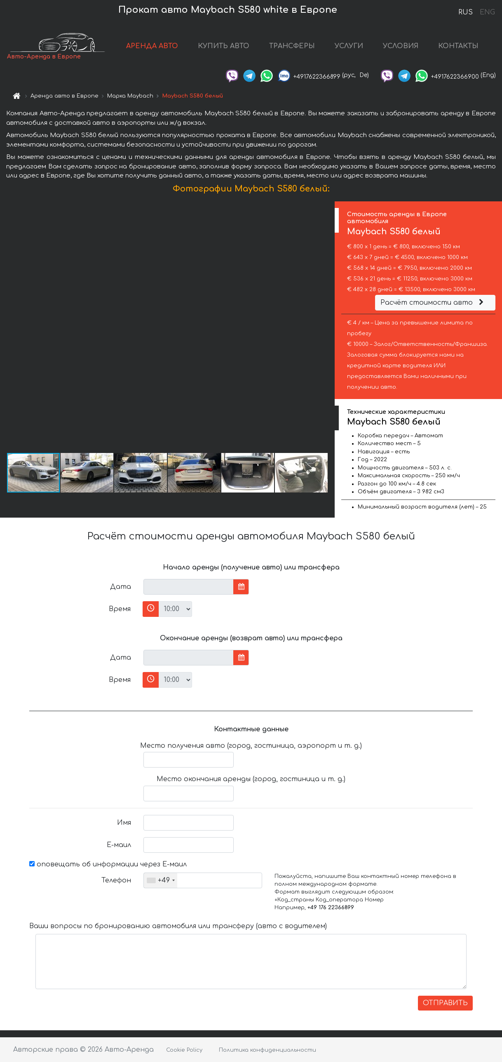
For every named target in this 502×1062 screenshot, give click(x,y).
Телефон (116, 880)
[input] (188, 587)
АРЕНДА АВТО (152, 46)
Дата (120, 587)
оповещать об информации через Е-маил (108, 864)
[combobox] (160, 880)
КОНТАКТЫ (458, 46)
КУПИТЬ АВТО (223, 46)
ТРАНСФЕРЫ (292, 46)
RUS (465, 12)
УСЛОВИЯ (400, 46)
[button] (327, 326)
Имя (124, 822)
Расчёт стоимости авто (433, 302)
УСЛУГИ (349, 46)
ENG (487, 12)
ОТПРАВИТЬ (445, 1003)
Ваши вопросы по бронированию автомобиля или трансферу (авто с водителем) (178, 926)
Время (120, 609)
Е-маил (119, 845)
